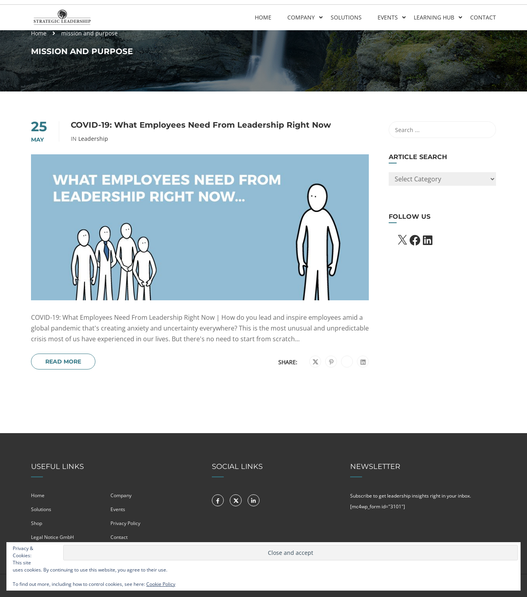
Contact (483, 17)
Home (263, 17)
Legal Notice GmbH (52, 537)
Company (301, 17)
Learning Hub (434, 17)
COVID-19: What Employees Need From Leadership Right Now (201, 125)
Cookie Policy (160, 584)
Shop (36, 523)
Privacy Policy (125, 523)
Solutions (346, 17)
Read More (63, 361)
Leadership (93, 138)
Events (388, 17)
